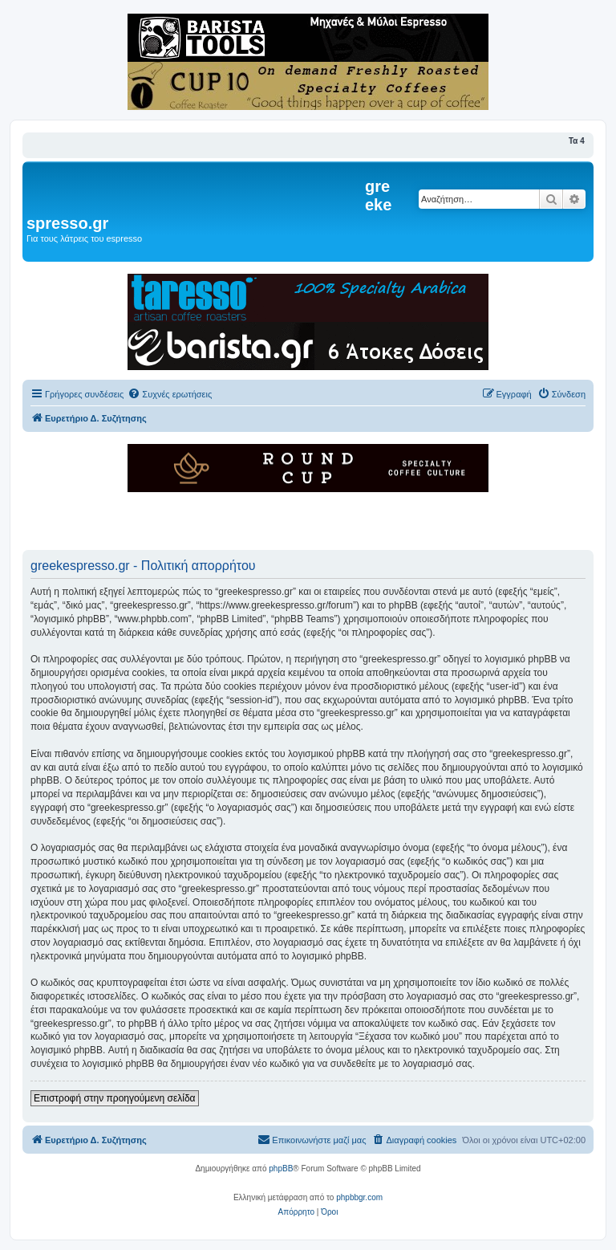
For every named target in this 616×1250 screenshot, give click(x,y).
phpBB (281, 1168)
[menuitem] (170, 394)
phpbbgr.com (359, 1197)
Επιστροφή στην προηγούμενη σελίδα (115, 1098)
